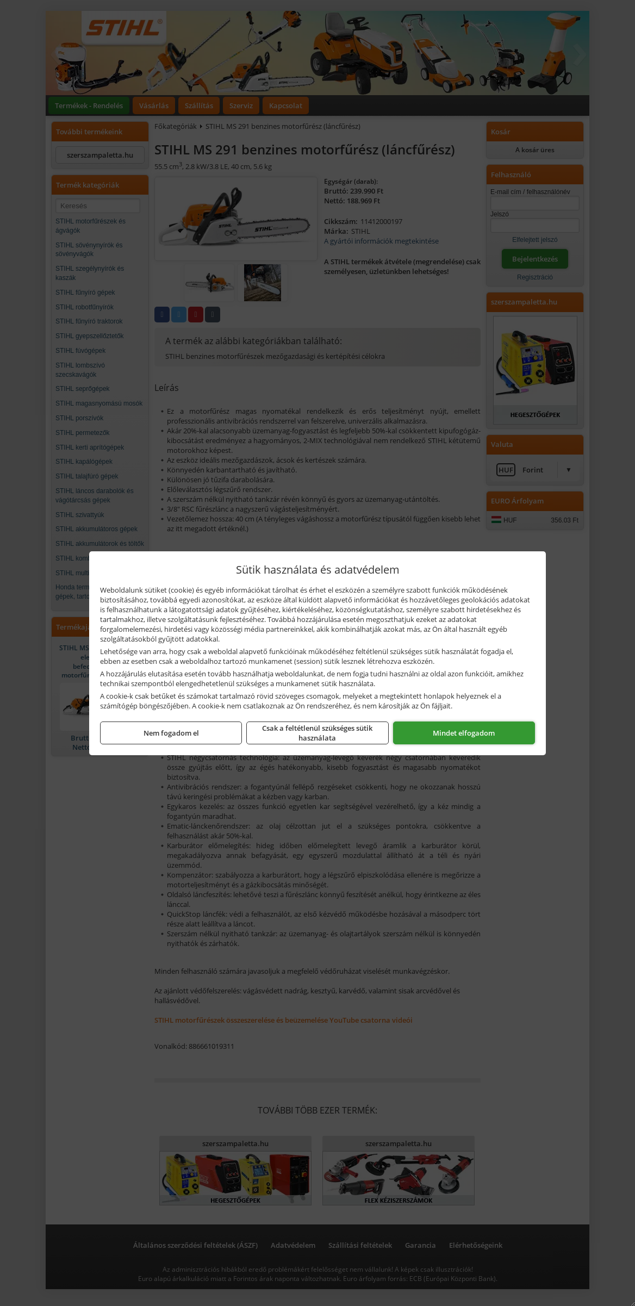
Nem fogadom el (171, 733)
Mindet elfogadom (464, 733)
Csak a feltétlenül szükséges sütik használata (317, 733)
